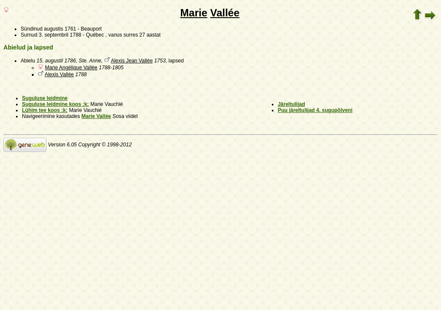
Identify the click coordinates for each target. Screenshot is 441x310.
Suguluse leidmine (45, 98)
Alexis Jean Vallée (131, 61)
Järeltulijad (291, 104)
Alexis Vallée (59, 74)
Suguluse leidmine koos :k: (55, 104)
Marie (194, 13)
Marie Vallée (96, 116)
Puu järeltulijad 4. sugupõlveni (315, 110)
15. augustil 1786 (56, 61)
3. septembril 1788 (60, 35)
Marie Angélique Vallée (71, 68)
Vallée (224, 13)
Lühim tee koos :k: (45, 110)
